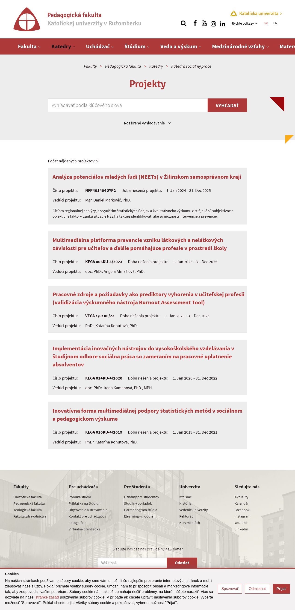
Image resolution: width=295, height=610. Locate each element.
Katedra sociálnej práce (191, 66)
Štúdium (135, 46)
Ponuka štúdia (80, 497)
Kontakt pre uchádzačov (87, 516)
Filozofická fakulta (27, 497)
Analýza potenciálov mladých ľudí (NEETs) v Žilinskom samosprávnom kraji (147, 176)
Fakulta (27, 46)
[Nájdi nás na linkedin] (222, 23)
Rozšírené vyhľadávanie (147, 123)
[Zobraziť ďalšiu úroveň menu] (257, 23)
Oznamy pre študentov (141, 497)
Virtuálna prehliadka (84, 529)
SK (266, 23)
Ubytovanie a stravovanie (88, 509)
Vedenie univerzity (193, 509)
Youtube (241, 522)
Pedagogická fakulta (123, 66)
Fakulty (90, 66)
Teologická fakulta (27, 509)
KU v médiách (189, 522)
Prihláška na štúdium (85, 503)
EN (275, 23)
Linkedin (241, 529)
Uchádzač (98, 46)
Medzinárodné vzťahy (238, 46)
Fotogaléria (77, 522)
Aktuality (241, 497)
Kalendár (242, 503)
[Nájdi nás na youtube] (204, 23)
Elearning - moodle (138, 516)
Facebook (242, 509)
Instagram (242, 516)
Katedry (61, 46)
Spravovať (230, 589)
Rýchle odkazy (243, 23)
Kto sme (185, 497)
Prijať (281, 589)
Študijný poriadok (138, 503)
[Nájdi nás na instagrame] (213, 23)
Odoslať (182, 562)
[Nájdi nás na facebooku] (195, 23)
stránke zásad (47, 597)
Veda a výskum (178, 46)
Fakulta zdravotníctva (29, 516)
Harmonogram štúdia (140, 509)
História (185, 503)
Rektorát (186, 516)
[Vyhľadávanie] (183, 23)
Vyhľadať (227, 105)
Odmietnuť (257, 589)
